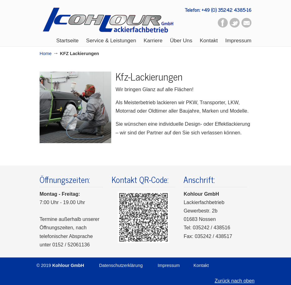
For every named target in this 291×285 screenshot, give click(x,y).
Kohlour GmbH (108, 18)
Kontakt (201, 265)
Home (45, 53)
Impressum (169, 265)
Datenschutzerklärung (121, 265)
